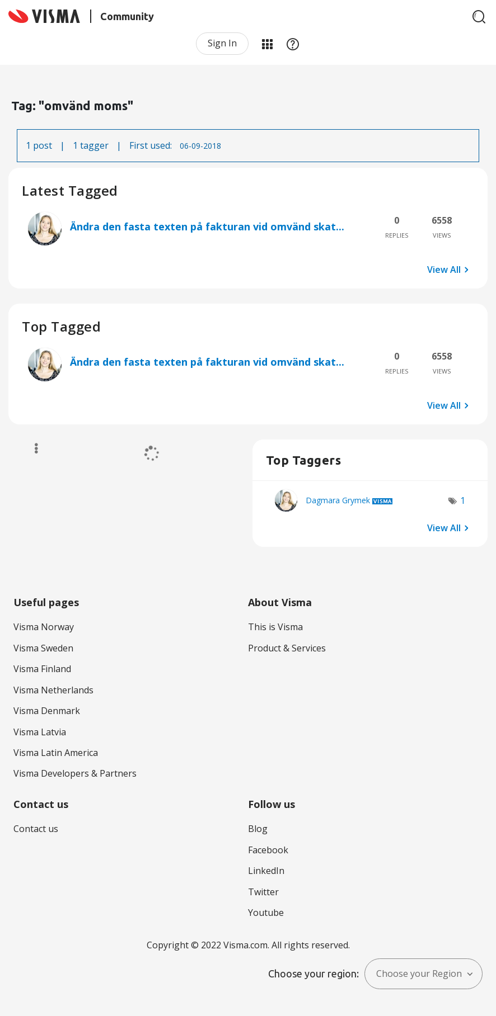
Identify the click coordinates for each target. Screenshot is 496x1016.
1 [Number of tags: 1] (462, 500)
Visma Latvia (39, 732)
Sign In (222, 43)
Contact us (35, 829)
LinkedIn (266, 870)
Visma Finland (42, 669)
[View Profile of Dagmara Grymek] (338, 500)
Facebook (268, 850)
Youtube (266, 912)
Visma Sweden (43, 648)
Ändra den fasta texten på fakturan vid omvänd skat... (207, 226)
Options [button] (31, 448)
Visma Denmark (46, 711)
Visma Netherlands (53, 690)
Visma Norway (43, 627)
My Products (267, 43)
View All (444, 269)
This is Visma (275, 627)
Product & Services (287, 648)
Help (293, 43)
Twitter (263, 892)
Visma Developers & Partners (75, 773)
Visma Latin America (55, 752)
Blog (258, 829)
